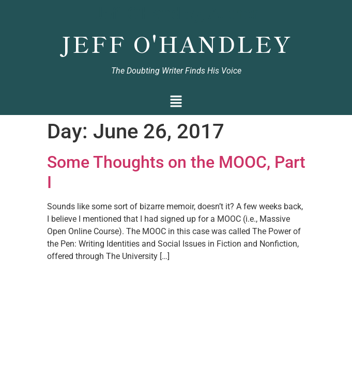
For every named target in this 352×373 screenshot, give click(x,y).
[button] (176, 102)
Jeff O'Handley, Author (176, 13)
